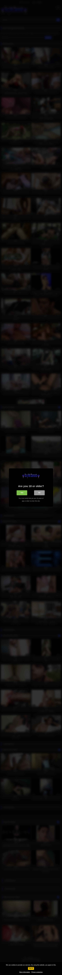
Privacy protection (37, 972)
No (39, 493)
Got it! (31, 968)
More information (24, 972)
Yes (21, 493)
